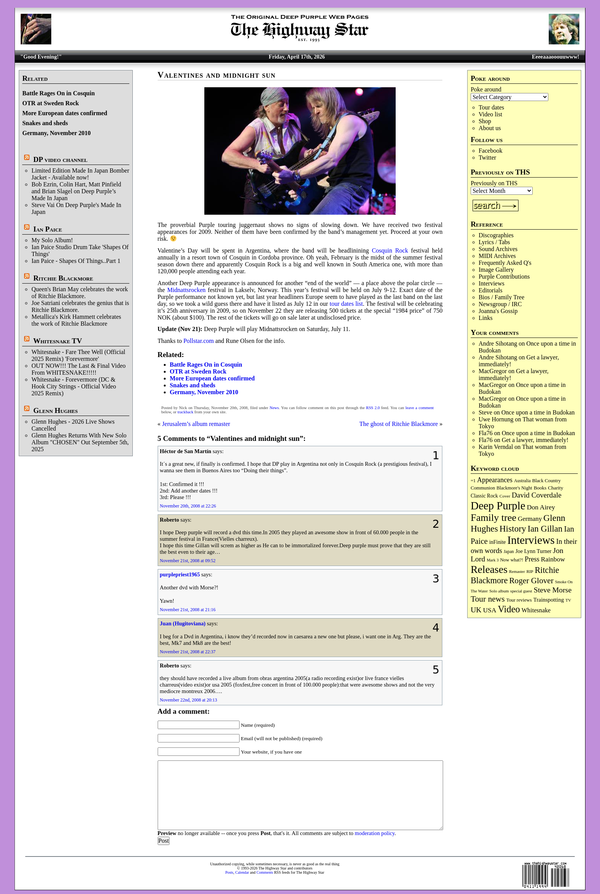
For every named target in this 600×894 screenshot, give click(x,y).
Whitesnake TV (57, 341)
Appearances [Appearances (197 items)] (494, 480)
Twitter (487, 157)
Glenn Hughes (55, 410)
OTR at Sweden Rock (50, 103)
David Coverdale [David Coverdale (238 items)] (536, 495)
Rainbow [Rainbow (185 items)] (553, 559)
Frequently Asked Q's (505, 262)
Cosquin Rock (390, 250)
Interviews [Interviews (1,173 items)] (531, 540)
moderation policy (375, 833)
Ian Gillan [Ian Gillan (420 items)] (545, 528)
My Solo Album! (52, 240)
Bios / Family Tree (502, 297)
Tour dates (491, 107)
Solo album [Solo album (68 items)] (499, 591)
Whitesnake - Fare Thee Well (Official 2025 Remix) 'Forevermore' (78, 355)
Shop (485, 121)
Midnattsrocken (186, 290)
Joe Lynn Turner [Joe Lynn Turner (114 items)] (533, 551)
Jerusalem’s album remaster (196, 424)
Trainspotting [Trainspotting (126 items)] (548, 600)
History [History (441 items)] (512, 528)
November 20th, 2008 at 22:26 (188, 506)
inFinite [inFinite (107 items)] (497, 542)
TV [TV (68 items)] (568, 600)
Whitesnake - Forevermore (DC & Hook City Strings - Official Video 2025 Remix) (73, 386)
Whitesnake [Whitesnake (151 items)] (536, 610)
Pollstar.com (198, 341)
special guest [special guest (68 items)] (521, 591)
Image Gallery (496, 269)
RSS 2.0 (373, 408)
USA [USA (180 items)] (489, 610)
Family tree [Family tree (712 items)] (493, 517)
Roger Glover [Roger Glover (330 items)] (531, 580)
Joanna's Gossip (498, 311)
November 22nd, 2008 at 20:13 (188, 700)
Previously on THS (494, 183)
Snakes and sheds (45, 123)
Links (485, 318)
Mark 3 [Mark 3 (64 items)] (493, 560)
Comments (264, 872)
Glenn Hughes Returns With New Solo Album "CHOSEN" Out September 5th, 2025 (80, 442)
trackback (185, 412)
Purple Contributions (504, 276)
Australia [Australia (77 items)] (522, 480)
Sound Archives (498, 249)
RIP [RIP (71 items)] (530, 571)
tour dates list (346, 303)
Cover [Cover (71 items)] (504, 496)
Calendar (242, 872)
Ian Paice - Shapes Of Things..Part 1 (76, 261)
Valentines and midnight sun (217, 75)
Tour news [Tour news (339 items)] (488, 599)
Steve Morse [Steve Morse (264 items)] (553, 590)
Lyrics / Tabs (494, 242)
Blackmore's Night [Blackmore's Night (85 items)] (514, 488)
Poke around (486, 89)
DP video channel (60, 159)
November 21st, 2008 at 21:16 (188, 609)
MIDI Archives (497, 256)
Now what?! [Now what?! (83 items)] (511, 560)
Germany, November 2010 (56, 133)
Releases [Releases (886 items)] (489, 569)
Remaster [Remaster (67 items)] (517, 571)
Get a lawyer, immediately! (535, 440)
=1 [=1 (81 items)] (473, 480)
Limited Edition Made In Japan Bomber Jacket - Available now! (80, 174)
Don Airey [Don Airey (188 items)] (541, 507)
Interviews (492, 283)
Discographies (496, 235)
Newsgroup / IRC (500, 304)
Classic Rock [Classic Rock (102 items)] (484, 496)
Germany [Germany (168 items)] (530, 518)
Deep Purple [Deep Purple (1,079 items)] (498, 505)
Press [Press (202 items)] (532, 559)
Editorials (490, 290)
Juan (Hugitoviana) (183, 623)
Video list (490, 114)
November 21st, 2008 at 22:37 (188, 651)
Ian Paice (47, 229)
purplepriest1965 (180, 574)
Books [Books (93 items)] (540, 488)
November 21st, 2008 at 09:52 (188, 560)
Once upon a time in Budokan (538, 412)
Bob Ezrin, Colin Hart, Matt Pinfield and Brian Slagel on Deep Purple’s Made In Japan (76, 191)
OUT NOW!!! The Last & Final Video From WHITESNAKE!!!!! (78, 369)
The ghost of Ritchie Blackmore (398, 424)
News (274, 408)
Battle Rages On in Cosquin (58, 93)
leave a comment (420, 408)
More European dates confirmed (64, 113)
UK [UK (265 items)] (476, 609)
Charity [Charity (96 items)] (555, 488)
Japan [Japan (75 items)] (509, 551)
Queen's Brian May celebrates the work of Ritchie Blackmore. (79, 292)
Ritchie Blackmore (63, 278)
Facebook (490, 150)
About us (490, 128)
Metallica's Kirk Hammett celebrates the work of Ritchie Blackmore (76, 320)
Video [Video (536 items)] (509, 609)
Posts (229, 872)
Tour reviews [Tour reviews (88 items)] (519, 600)
